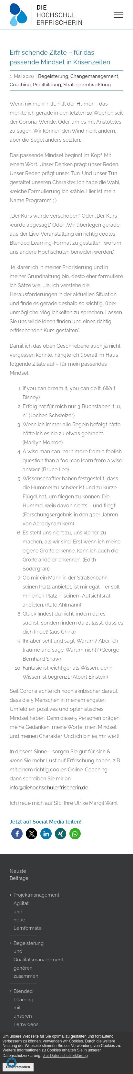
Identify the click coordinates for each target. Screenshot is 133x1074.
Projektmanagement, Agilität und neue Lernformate (24, 911)
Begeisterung (53, 76)
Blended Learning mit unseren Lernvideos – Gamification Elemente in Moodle (24, 1028)
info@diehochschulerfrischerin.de (49, 788)
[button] (17, 833)
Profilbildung (47, 84)
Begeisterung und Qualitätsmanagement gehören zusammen (24, 959)
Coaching (20, 84)
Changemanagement (94, 76)
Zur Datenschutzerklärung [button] (65, 1055)
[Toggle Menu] (119, 15)
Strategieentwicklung (87, 84)
